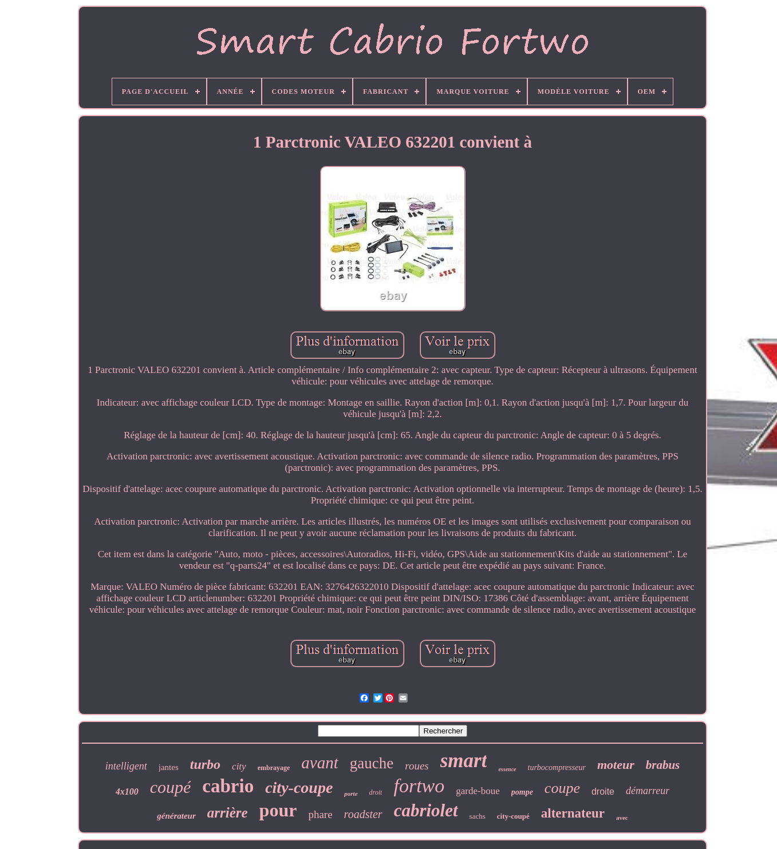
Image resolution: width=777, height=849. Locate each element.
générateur (176, 815)
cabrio (228, 786)
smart (463, 760)
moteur (615, 764)
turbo (205, 764)
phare (320, 814)
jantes (169, 767)
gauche (371, 763)
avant (319, 762)
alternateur (573, 813)
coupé (170, 786)
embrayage (274, 768)
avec (622, 817)
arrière (227, 812)
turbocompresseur (557, 767)
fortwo (418, 785)
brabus (663, 765)
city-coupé (513, 816)
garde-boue (477, 790)
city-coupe (299, 787)
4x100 (127, 791)
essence (507, 769)
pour (278, 810)
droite (602, 791)
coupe (562, 788)
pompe (522, 792)
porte (350, 793)
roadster (363, 814)
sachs (478, 816)
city (239, 766)
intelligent (126, 766)
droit (375, 792)
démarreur (647, 790)
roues (417, 766)
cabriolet (426, 810)
